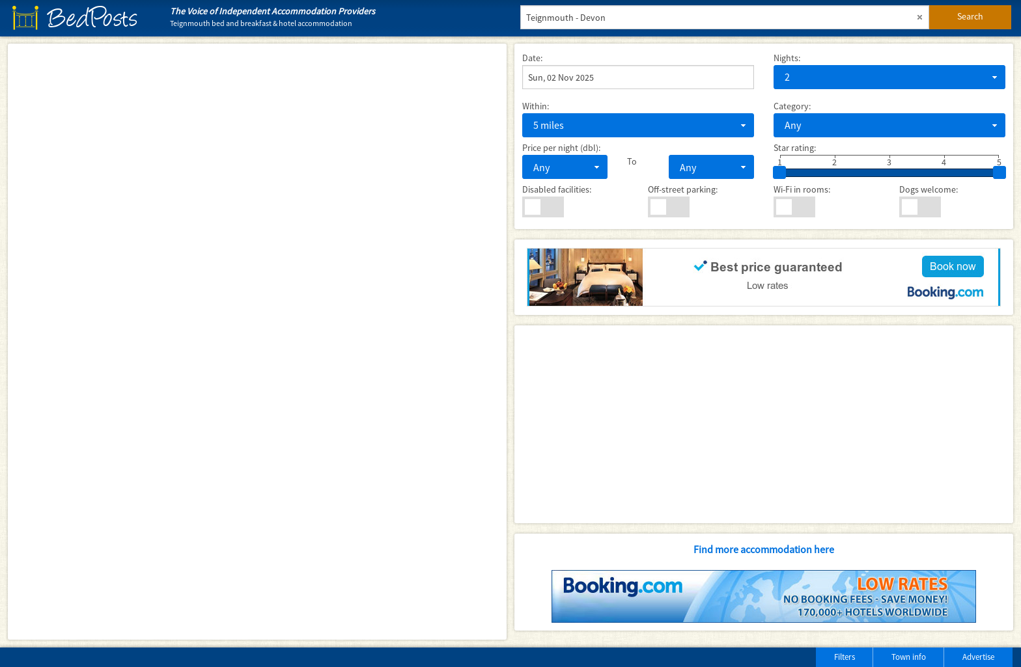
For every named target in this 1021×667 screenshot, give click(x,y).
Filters (844, 656)
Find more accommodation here (763, 549)
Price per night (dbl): (561, 148)
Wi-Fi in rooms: (802, 189)
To (632, 161)
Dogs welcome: (928, 189)
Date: (532, 58)
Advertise (978, 656)
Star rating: (795, 148)
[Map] (257, 341)
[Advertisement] (763, 424)
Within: (535, 106)
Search (970, 16)
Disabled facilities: (556, 189)
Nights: (787, 58)
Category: (792, 106)
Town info (908, 656)
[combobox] (889, 77)
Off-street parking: (683, 189)
